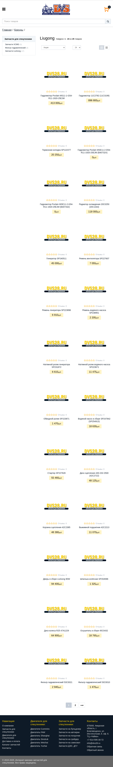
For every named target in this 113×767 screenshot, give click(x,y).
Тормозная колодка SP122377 (56, 150)
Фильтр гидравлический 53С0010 (94, 682)
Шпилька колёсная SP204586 (94, 579)
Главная (7, 30)
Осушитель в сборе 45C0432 (94, 630)
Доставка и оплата (11, 741)
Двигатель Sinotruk (39, 739)
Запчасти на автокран (69, 732)
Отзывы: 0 (62, 92)
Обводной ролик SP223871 (56, 419)
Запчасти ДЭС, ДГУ (68, 746)
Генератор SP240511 (56, 258)
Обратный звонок (95, 750)
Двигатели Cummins (40, 729)
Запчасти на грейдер (69, 739)
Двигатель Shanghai (39, 735)
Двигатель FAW (37, 732)
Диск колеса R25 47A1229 (56, 630)
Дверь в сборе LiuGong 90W (56, 579)
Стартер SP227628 (57, 473)
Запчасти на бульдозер (70, 729)
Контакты (6, 748)
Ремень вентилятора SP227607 (94, 258)
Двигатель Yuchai (38, 746)
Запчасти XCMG (12, 44)
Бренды (18, 30)
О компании (8, 725)
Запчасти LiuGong (13, 51)
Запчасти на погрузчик (69, 735)
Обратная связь (94, 746)
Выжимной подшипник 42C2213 (94, 527)
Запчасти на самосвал (69, 742)
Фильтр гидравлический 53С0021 (56, 682)
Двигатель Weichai (39, 742)
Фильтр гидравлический (15, 48)
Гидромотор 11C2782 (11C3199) (94, 95)
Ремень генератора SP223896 (56, 310)
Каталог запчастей (11, 744)
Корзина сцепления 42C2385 (56, 527)
